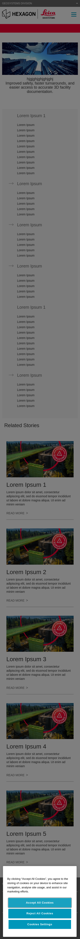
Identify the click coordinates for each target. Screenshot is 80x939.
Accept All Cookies (40, 902)
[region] (40, 901)
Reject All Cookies (39, 913)
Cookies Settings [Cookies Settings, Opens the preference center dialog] (39, 924)
